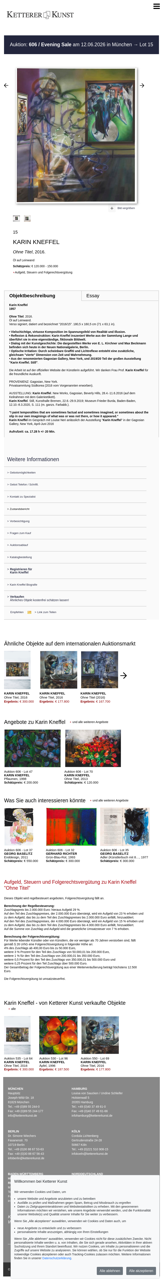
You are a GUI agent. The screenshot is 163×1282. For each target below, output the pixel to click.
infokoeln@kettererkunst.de (90, 1153)
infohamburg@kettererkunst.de (92, 1115)
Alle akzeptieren (141, 1271)
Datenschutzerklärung (56, 1258)
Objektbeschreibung (32, 295)
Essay (92, 295)
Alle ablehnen (110, 1271)
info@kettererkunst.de (22, 1115)
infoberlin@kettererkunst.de (26, 1158)
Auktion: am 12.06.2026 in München (71, 44)
